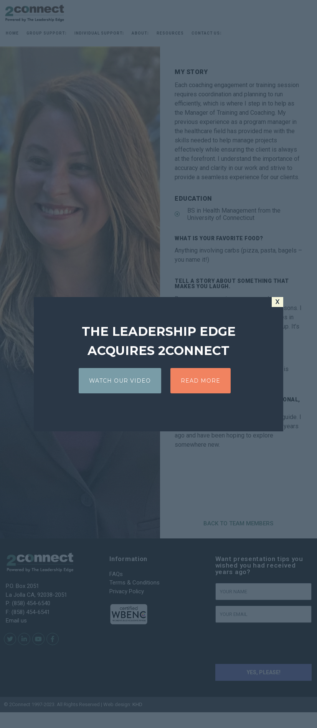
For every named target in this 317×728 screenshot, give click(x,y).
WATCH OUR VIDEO (120, 380)
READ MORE (200, 380)
